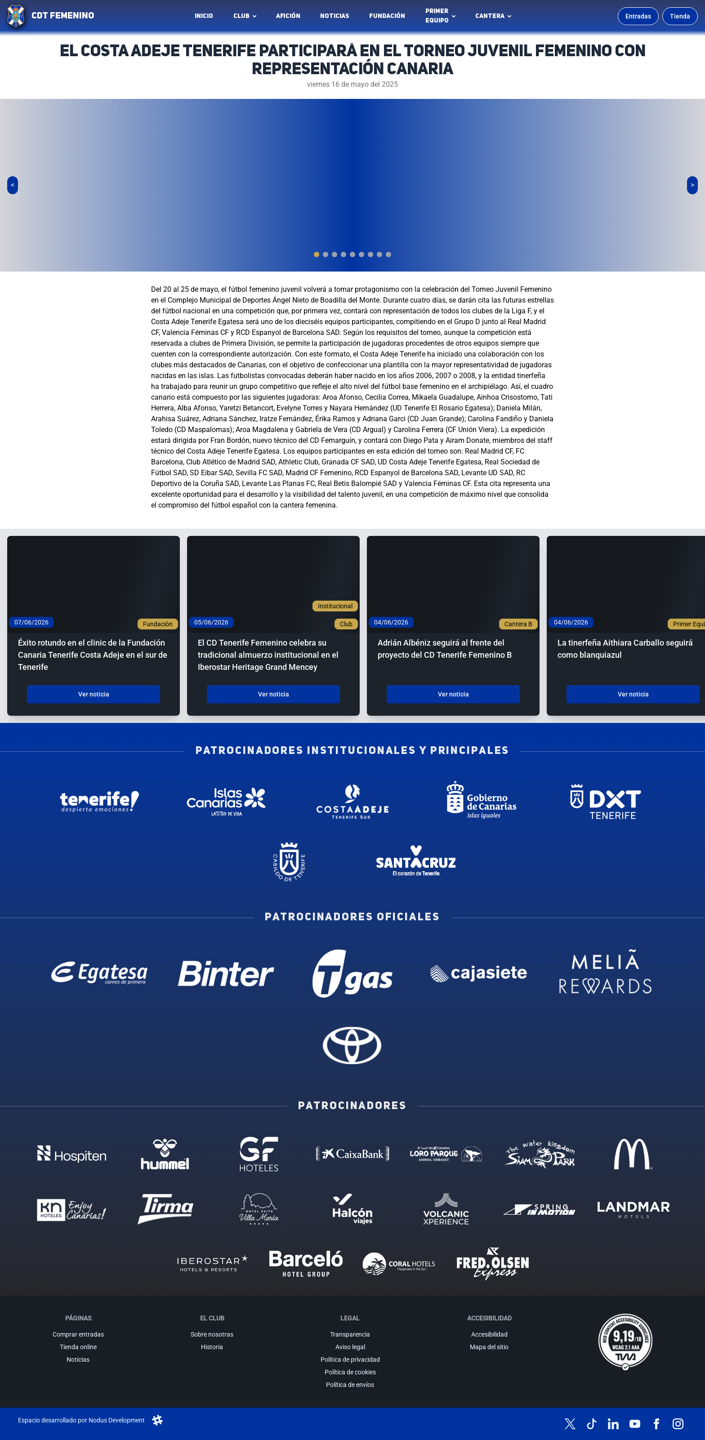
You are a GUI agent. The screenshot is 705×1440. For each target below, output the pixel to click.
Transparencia (350, 1334)
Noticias (334, 16)
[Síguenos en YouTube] (635, 1424)
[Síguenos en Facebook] (656, 1424)
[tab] (316, 254)
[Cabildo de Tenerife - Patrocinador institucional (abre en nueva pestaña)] (289, 861)
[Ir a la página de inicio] (15, 16)
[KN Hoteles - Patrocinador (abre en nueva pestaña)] (71, 1209)
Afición (288, 16)
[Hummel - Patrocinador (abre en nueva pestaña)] (165, 1154)
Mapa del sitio (489, 1347)
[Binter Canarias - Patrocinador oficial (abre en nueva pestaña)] (226, 973)
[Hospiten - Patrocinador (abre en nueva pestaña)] (71, 1154)
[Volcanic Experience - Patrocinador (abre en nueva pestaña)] (446, 1209)
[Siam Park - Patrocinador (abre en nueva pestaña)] (539, 1154)
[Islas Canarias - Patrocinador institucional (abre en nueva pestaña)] (226, 801)
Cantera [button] (489, 16)
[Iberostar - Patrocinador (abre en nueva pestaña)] (212, 1264)
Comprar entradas (78, 1334)
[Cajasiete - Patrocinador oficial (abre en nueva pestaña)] (479, 973)
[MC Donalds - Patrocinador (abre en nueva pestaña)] (633, 1154)
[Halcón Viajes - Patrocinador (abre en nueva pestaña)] (352, 1209)
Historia (212, 1347)
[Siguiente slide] (692, 185)
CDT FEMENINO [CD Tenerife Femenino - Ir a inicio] (62, 16)
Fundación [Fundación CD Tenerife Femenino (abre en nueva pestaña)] (390, 18)
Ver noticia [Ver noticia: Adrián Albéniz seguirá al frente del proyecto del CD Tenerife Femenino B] (453, 694)
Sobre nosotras (212, 1334)
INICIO (204, 16)
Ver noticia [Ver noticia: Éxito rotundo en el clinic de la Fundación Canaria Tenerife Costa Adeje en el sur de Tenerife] (93, 694)
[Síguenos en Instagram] (678, 1424)
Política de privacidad (350, 1359)
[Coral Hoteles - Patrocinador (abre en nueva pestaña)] (399, 1264)
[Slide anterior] (12, 185)
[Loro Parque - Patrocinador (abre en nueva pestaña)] (446, 1154)
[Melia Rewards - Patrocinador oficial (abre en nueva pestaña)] (605, 973)
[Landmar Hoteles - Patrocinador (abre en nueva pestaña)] (633, 1209)
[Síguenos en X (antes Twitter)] (570, 1424)
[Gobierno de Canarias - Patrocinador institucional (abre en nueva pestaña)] (479, 801)
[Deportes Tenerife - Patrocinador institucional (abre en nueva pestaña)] (605, 801)
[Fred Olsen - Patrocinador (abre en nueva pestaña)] (493, 1264)
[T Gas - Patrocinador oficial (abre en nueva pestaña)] (352, 973)
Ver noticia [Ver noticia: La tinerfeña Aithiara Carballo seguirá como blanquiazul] (633, 694)
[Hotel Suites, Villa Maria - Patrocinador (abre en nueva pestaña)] (259, 1209)
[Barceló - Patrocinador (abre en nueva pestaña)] (305, 1264)
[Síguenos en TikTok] (592, 1424)
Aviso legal (350, 1347)
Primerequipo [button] (437, 16)
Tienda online (78, 1347)
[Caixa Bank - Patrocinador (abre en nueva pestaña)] (352, 1154)
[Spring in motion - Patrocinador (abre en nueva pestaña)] (539, 1209)
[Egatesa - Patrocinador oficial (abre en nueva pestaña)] (99, 973)
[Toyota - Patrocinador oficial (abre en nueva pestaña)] (352, 1045)
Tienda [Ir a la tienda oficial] (680, 16)
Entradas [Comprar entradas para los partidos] (638, 16)
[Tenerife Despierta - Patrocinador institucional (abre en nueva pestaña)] (99, 801)
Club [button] (241, 16)
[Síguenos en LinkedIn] (613, 1424)
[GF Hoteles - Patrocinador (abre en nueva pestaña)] (259, 1154)
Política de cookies (350, 1372)
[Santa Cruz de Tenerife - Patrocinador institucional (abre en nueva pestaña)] (415, 861)
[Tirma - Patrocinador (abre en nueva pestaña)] (165, 1209)
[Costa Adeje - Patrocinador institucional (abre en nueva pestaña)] (352, 801)
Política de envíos (350, 1384)
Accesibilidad (489, 1334)
